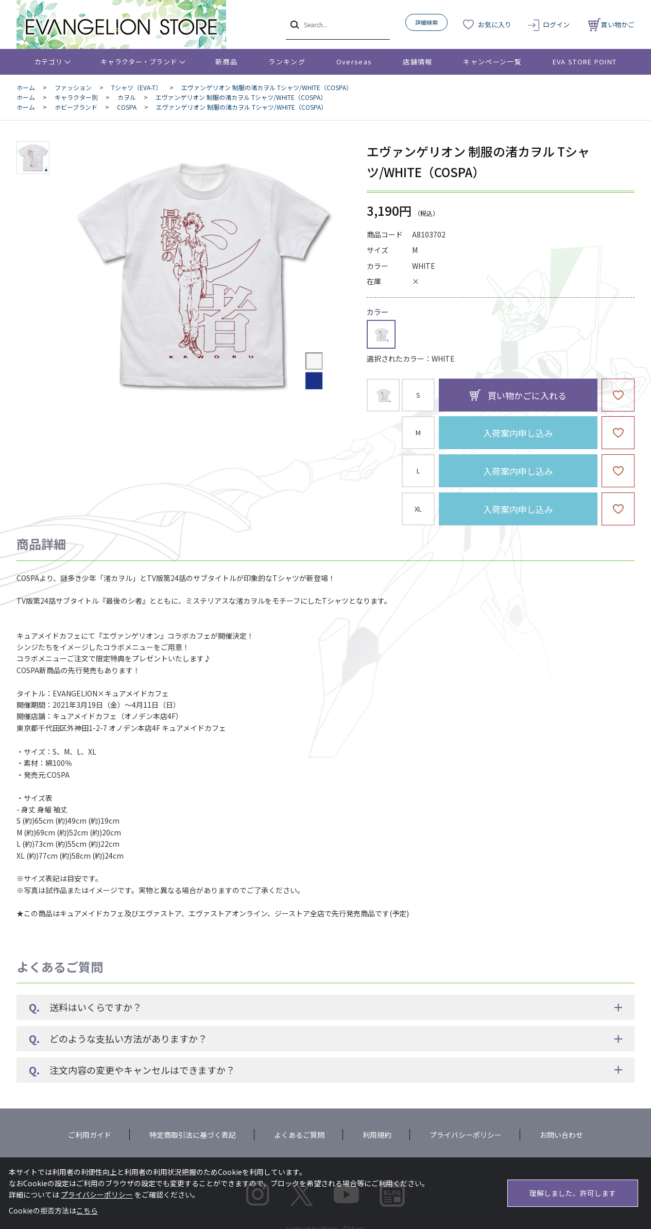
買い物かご (611, 24)
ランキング (286, 61)
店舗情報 (417, 61)
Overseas (354, 61)
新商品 (226, 61)
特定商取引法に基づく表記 (192, 1135)
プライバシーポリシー (466, 1135)
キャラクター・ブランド (138, 61)
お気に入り (494, 24)
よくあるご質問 (299, 1135)
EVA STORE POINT (585, 61)
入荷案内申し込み (518, 432)
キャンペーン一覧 (492, 61)
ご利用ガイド (89, 1135)
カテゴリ (49, 61)
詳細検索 (426, 22)
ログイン (556, 24)
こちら (87, 1210)
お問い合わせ (561, 1135)
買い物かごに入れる (527, 395)
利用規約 (377, 1135)
